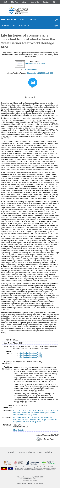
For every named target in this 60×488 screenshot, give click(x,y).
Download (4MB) (31, 63)
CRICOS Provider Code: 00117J (30, 478)
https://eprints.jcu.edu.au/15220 (30, 355)
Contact (46, 2)
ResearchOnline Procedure (30, 452)
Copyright (12, 452)
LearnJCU (35, 2)
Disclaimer (39, 483)
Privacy (30, 483)
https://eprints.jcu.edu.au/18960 (30, 357)
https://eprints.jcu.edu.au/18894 (30, 353)
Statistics (48, 452)
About (23, 19)
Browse (5, 26)
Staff (5, 2)
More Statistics (18, 430)
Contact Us (24, 26)
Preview (42, 63)
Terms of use (21, 483)
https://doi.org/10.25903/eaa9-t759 (40, 73)
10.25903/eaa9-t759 (32, 69)
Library (24, 2)
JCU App (14, 2)
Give (55, 2)
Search (33, 19)
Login (55, 19)
